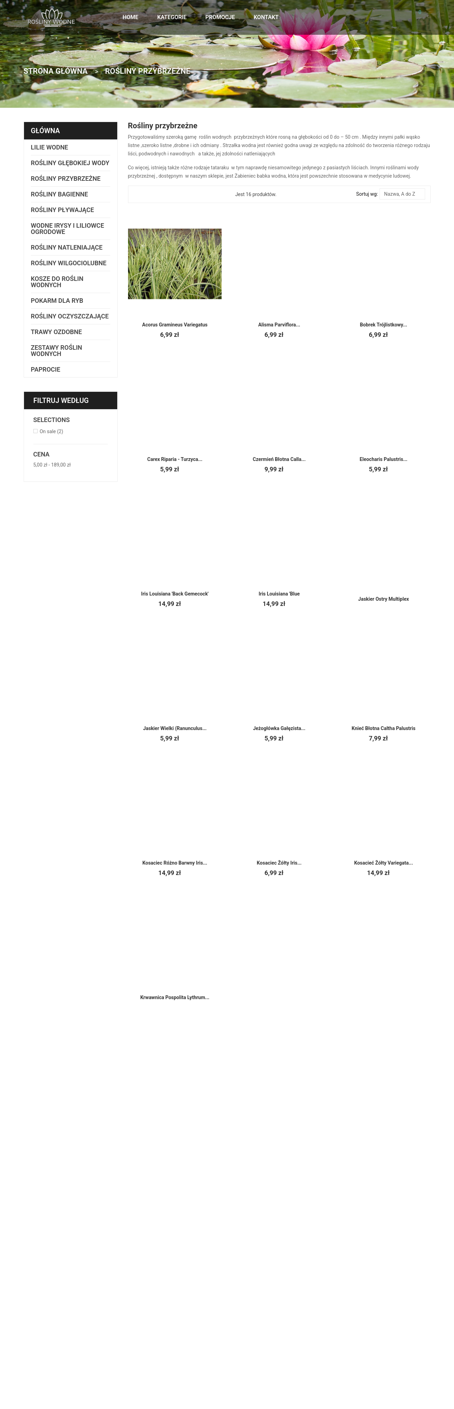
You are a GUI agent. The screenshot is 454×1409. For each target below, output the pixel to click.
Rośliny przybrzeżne (66, 178)
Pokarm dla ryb (56, 300)
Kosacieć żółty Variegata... (383, 863)
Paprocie (45, 375)
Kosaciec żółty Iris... (279, 863)
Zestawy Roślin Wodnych (57, 357)
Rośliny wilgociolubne (69, 263)
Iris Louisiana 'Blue (279, 594)
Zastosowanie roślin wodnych (398, 1301)
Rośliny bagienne (59, 194)
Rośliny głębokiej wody (70, 163)
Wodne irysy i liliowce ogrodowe (67, 228)
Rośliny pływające (62, 209)
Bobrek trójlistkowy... (383, 324)
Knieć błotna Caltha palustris (383, 728)
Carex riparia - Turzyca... (175, 459)
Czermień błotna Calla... (279, 459)
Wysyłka (311, 1294)
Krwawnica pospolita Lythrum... (174, 997)
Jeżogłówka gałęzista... (279, 728)
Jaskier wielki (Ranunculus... (175, 728)
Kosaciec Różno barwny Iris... (175, 863)
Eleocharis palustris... (383, 459)
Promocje (377, 1309)
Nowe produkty (382, 1318)
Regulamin (314, 1305)
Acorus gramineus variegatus (174, 324)
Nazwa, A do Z (401, 194)
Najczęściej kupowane (390, 1326)
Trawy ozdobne (56, 338)
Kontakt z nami (318, 1283)
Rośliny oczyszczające (57, 319)
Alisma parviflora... (279, 324)
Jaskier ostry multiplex (383, 599)
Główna (46, 131)
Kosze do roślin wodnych (57, 282)
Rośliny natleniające (67, 247)
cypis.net (158, 1367)
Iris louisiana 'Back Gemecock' (175, 594)
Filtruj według (61, 407)
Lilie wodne (49, 147)
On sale (51, 437)
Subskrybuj (219, 1186)
